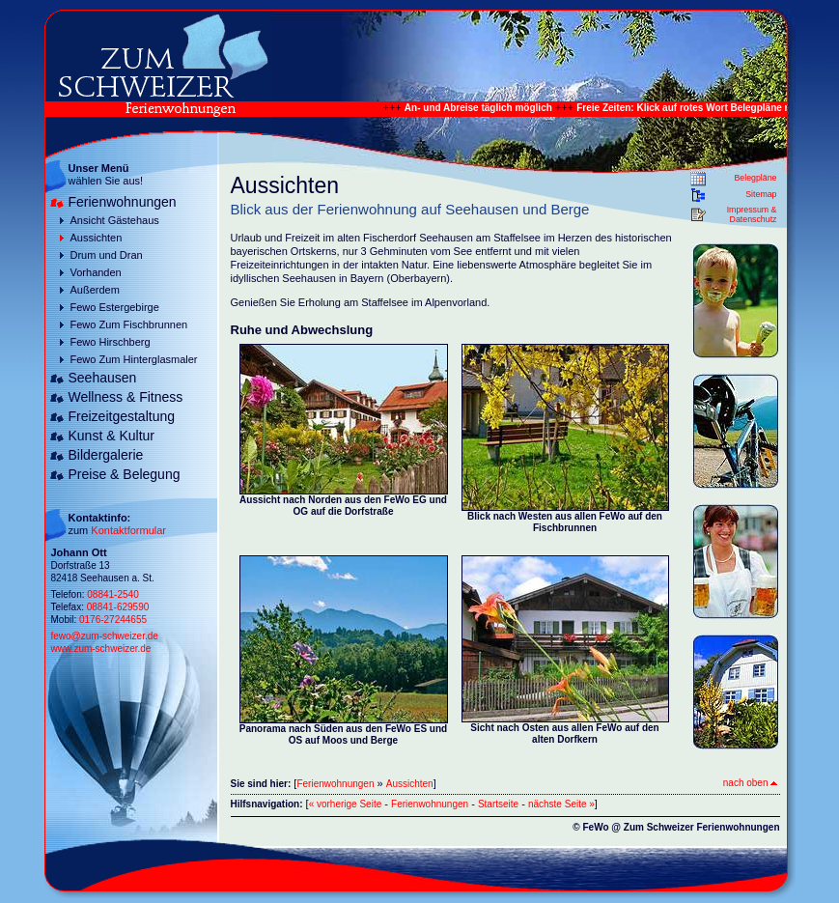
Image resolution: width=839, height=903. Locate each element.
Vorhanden (96, 272)
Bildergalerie (106, 455)
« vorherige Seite (345, 804)
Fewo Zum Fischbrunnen (129, 324)
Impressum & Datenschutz (752, 214)
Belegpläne (755, 178)
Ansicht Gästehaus (114, 220)
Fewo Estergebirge (114, 307)
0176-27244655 (113, 619)
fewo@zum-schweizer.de (104, 636)
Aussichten (96, 237)
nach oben (750, 782)
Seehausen (103, 377)
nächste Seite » (561, 804)
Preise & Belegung (125, 474)
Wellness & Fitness (126, 397)
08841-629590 (118, 607)
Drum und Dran (106, 255)
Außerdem (95, 290)
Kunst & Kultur (112, 435)
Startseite (498, 804)
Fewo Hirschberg (110, 342)
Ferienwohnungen (123, 202)
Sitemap (760, 194)
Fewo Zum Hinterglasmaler (134, 359)
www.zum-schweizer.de (101, 648)
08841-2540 (112, 594)
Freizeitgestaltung (122, 416)
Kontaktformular (128, 530)
